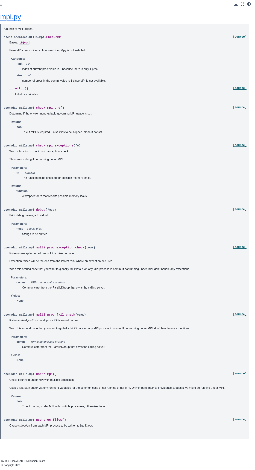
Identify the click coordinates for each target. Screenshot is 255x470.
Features (10, 105)
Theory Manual (13, 99)
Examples (10, 111)
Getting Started (13, 45)
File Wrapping (12, 176)
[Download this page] (236, 4)
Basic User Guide (14, 70)
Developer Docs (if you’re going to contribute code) (24, 189)
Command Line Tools (16, 125)
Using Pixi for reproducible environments (19, 53)
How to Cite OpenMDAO (18, 131)
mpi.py (67, 17)
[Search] (25, 31)
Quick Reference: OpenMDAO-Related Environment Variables (22, 168)
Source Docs (12, 182)
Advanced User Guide (17, 85)
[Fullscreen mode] (242, 4)
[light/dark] (249, 4)
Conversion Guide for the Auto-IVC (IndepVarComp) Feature (24, 148)
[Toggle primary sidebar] (57, 4)
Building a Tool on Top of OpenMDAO (18, 139)
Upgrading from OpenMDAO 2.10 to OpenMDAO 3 (25, 158)
